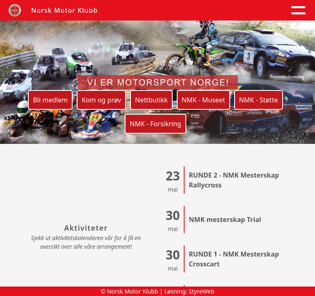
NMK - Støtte (258, 99)
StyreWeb (202, 291)
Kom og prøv (101, 99)
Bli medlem (50, 99)
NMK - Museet (203, 99)
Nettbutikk (151, 99)
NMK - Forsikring (155, 123)
